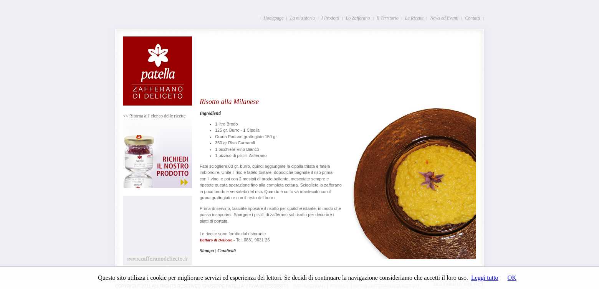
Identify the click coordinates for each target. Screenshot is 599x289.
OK (512, 277)
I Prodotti (330, 18)
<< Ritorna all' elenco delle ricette (154, 116)
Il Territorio (388, 18)
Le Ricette (414, 18)
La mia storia (302, 18)
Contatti (472, 18)
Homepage (273, 18)
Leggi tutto (484, 277)
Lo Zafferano (358, 18)
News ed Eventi (444, 18)
